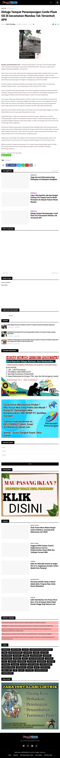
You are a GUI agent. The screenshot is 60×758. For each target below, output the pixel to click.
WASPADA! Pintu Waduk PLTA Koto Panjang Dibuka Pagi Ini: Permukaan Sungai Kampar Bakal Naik (31, 332)
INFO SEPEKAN (7, 655)
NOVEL (25, 658)
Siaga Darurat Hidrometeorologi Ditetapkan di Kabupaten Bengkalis (43, 178)
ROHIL (36, 667)
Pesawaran (15, 664)
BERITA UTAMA (16, 649)
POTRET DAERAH (33, 664)
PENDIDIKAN (41, 661)
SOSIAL (21, 670)
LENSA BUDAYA (7, 658)
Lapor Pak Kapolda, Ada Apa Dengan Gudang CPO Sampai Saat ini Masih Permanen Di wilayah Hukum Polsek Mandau (44, 198)
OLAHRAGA (49, 658)
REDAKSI (15, 755)
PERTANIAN (6, 664)
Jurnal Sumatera (5, 282)
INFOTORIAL (17, 655)
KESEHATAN (47, 655)
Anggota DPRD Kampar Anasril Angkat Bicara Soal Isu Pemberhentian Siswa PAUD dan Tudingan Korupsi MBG (42, 549)
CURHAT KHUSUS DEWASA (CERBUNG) (41, 649)
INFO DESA (44, 652)
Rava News (4, 285)
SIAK (15, 670)
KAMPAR (26, 655)
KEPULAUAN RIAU (36, 655)
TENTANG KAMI (48, 755)
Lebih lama (54, 273)
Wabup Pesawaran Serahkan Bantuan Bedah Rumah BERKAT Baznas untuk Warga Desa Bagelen (27, 634)
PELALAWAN (31, 661)
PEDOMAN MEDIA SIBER (26, 755)
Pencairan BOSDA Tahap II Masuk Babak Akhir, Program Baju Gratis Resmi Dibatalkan (42, 584)
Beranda (3, 8)
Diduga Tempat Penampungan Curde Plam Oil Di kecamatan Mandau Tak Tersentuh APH (44, 215)
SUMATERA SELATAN (41, 670)
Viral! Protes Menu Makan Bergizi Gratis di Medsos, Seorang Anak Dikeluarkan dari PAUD (42, 530)
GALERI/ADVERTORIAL (15, 652)
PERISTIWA (51, 661)
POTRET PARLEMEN (46, 664)
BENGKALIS (10, 8)
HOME (9, 755)
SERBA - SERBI (7, 670)
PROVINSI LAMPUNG (8, 667)
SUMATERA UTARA (7, 673)
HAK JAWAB (27, 652)
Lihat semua (55, 170)
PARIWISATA (12, 661)
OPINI (4, 661)
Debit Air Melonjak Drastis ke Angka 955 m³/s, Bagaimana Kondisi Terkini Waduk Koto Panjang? (44, 566)
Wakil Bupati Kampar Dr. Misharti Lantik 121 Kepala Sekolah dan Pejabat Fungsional (31, 325)
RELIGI (30, 667)
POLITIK (23, 664)
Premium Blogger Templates (37, 752)
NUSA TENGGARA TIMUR (36, 658)
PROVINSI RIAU (21, 667)
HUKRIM (36, 652)
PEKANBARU (21, 661)
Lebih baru (5, 273)
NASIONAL (17, 658)
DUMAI (4, 652)
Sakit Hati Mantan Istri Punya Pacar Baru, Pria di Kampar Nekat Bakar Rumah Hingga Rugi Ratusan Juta (43, 602)
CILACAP (25, 649)
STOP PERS (29, 670)
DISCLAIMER (38, 755)
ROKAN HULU (45, 667)
